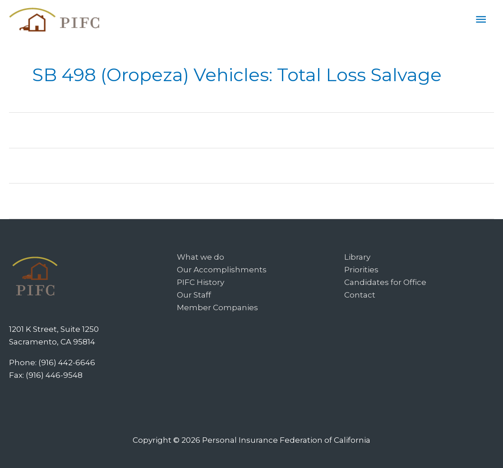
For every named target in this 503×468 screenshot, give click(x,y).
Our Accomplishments (222, 269)
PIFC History (200, 282)
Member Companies (217, 307)
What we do (200, 257)
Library (357, 257)
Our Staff (194, 294)
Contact (359, 294)
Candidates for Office (385, 282)
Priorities (361, 269)
